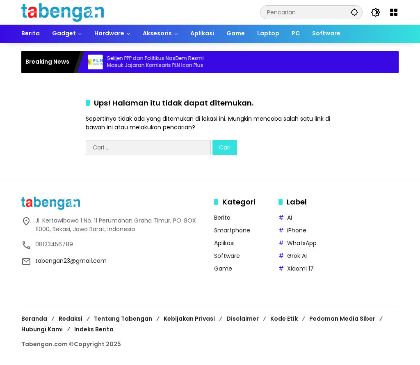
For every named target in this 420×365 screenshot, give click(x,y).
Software (227, 256)
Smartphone (232, 230)
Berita (222, 217)
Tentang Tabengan (123, 318)
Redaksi (70, 318)
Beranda (34, 318)
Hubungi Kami (42, 329)
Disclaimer (242, 318)
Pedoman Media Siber (342, 318)
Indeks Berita (94, 329)
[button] (354, 12)
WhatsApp (302, 243)
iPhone (296, 230)
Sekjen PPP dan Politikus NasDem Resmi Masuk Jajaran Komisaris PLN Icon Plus (158, 62)
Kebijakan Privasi (189, 318)
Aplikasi (224, 243)
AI (289, 217)
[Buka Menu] (394, 12)
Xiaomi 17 (300, 268)
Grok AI (297, 256)
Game (223, 268)
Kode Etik (284, 318)
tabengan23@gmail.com (71, 261)
